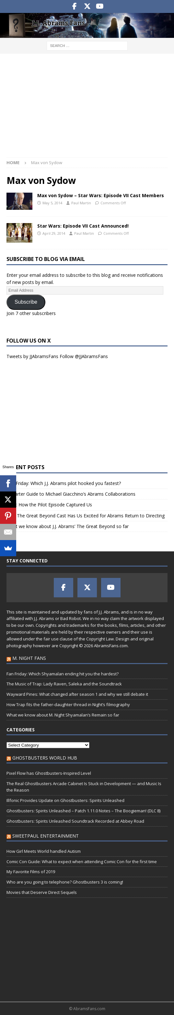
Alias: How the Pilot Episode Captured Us (49, 505)
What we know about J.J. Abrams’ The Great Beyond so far (67, 526)
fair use (51, 639)
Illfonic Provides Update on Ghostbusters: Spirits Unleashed (65, 800)
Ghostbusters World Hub (44, 758)
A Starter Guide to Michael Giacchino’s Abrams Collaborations (70, 494)
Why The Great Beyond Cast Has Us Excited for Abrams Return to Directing (85, 516)
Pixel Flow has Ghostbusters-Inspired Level (48, 773)
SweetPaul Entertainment (45, 836)
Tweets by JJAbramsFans (32, 356)
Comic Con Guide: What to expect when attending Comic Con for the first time (81, 861)
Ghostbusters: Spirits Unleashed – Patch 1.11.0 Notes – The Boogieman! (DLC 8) (83, 811)
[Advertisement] (87, 108)
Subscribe (26, 302)
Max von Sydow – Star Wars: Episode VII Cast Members (100, 195)
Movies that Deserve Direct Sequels (41, 892)
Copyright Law (100, 639)
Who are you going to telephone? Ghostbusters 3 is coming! (64, 882)
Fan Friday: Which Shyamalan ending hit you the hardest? (62, 674)
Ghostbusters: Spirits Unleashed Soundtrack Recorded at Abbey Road (75, 821)
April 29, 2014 (53, 233)
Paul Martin (81, 202)
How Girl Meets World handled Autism (43, 851)
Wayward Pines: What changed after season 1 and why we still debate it (77, 694)
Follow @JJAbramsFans (84, 356)
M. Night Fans (29, 658)
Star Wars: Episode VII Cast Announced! (83, 226)
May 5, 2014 (52, 202)
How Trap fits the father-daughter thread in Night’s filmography (68, 704)
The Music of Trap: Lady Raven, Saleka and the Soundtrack (64, 684)
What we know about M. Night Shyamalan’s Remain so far (62, 715)
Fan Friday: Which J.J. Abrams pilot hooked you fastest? (63, 483)
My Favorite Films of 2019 (30, 871)
